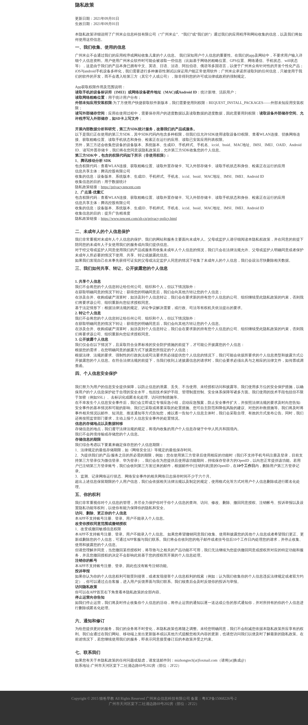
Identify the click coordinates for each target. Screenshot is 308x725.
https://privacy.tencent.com (121, 187)
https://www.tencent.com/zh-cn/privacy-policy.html (139, 219)
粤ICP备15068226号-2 (219, 699)
